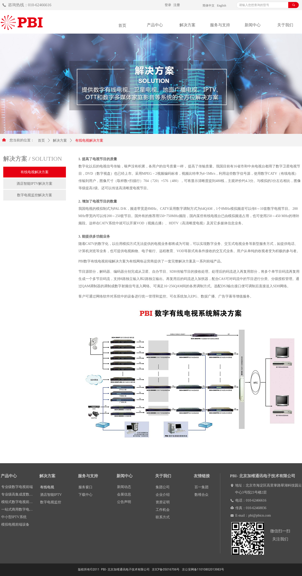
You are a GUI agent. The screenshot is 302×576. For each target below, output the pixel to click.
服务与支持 (220, 25)
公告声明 (124, 502)
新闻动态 (124, 487)
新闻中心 (253, 25)
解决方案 (187, 25)
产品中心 (155, 25)
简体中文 (209, 5)
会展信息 (124, 494)
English (221, 5)
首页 (41, 140)
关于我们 (285, 25)
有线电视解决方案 (89, 140)
